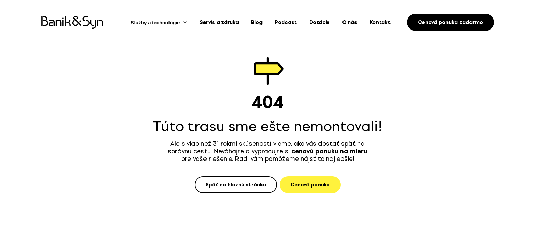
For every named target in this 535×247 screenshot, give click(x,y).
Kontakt (380, 22)
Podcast (286, 22)
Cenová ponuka (310, 185)
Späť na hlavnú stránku (236, 185)
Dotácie (319, 22)
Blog (256, 22)
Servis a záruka (219, 22)
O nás (349, 22)
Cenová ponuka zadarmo (450, 22)
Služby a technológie (159, 22)
